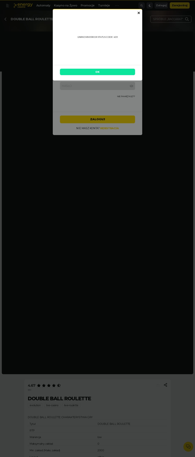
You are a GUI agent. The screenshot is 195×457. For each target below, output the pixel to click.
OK (97, 72)
